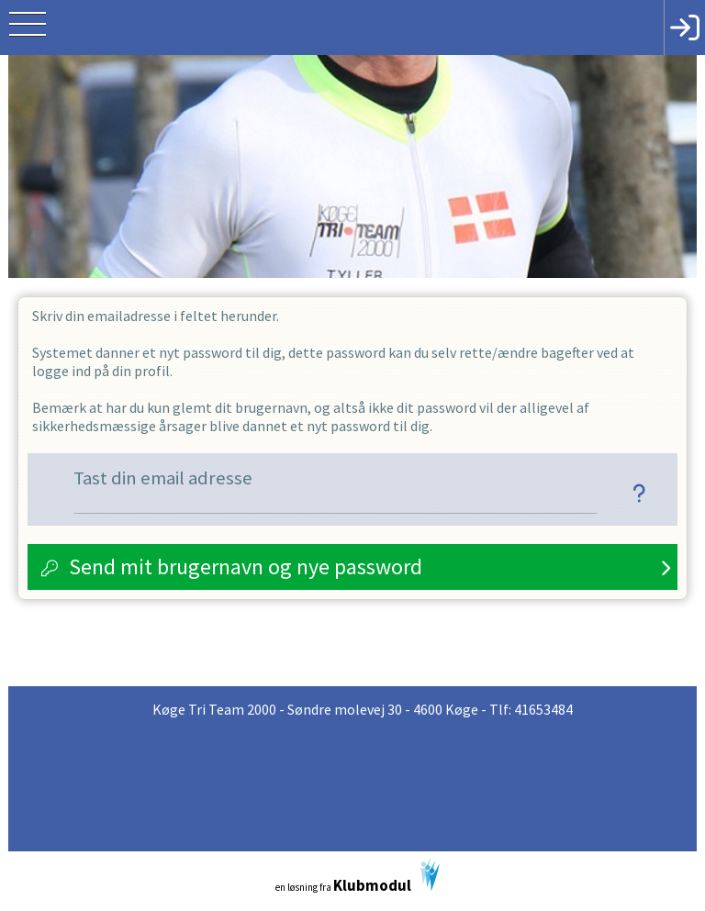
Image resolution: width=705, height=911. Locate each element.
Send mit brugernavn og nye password (245, 566)
